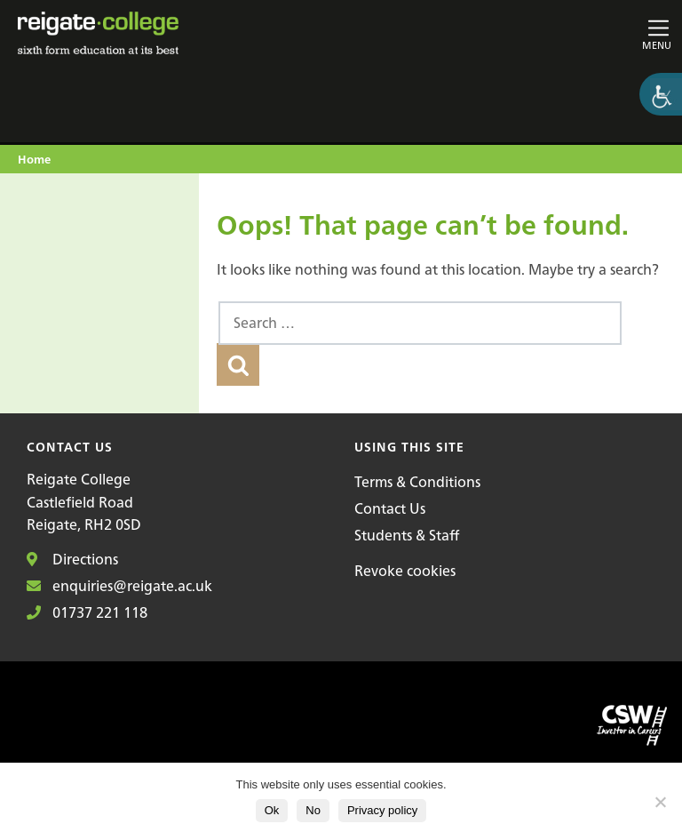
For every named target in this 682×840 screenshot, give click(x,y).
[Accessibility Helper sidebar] (660, 94)
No (313, 810)
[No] (660, 802)
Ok (272, 810)
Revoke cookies (405, 570)
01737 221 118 (87, 612)
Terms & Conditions (417, 481)
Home (34, 160)
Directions (72, 559)
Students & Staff (406, 535)
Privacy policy (382, 810)
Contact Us (389, 508)
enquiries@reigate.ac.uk (119, 585)
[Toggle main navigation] (565, 33)
